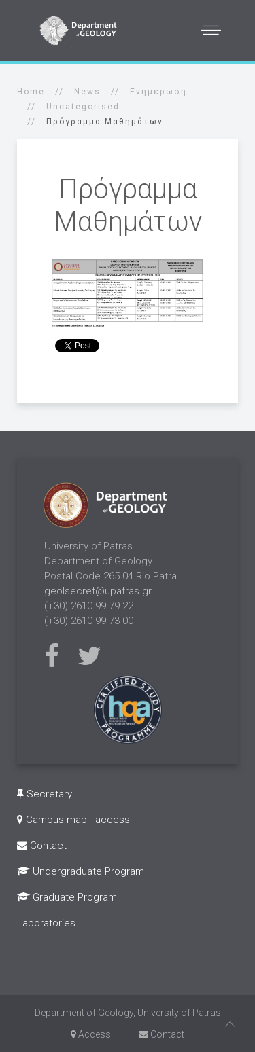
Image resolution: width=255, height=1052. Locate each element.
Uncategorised (83, 106)
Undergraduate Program (80, 871)
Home (31, 91)
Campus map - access (73, 820)
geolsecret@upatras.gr (98, 591)
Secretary (44, 794)
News (87, 91)
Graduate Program (67, 897)
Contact (42, 845)
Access (91, 1034)
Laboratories (46, 923)
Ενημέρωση (158, 91)
